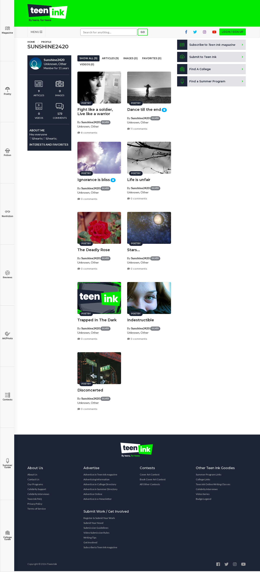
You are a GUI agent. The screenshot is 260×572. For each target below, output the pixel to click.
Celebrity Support (36, 489)
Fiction (7, 152)
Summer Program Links (208, 475)
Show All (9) (88, 59)
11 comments (137, 128)
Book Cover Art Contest (153, 480)
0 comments (87, 198)
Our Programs (35, 485)
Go (143, 32)
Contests (7, 397)
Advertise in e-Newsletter (97, 499)
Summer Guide (7, 463)
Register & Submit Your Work (99, 518)
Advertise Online (92, 494)
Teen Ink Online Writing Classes (213, 485)
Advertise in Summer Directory (100, 489)
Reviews (7, 274)
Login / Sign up (232, 32)
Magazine (7, 30)
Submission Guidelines (95, 528)
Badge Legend (203, 499)
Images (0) (130, 59)
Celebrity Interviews (38, 494)
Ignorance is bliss (93, 179)
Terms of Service (36, 509)
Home (31, 42)
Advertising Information (96, 480)
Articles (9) (110, 59)
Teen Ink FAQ (34, 499)
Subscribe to (207, 45)
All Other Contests (150, 485)
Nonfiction (7, 213)
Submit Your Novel (93, 523)
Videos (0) (87, 65)
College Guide (7, 535)
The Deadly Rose (93, 249)
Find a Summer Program (201, 82)
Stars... (133, 249)
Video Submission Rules (96, 533)
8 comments (87, 132)
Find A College (194, 70)
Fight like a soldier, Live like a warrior (95, 111)
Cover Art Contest (149, 475)
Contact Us (33, 480)
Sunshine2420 (90, 121)
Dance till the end (144, 109)
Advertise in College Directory (99, 485)
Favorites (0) (151, 59)
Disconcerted (90, 389)
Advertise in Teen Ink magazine (100, 475)
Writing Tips (89, 538)
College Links (203, 480)
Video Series (203, 494)
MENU (36, 32)
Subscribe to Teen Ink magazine (100, 548)
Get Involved (90, 543)
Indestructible (140, 319)
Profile (46, 42)
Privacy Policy (34, 504)
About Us (32, 475)
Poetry (7, 91)
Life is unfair (138, 179)
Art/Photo (7, 335)
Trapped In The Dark (97, 319)
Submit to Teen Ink (197, 58)
